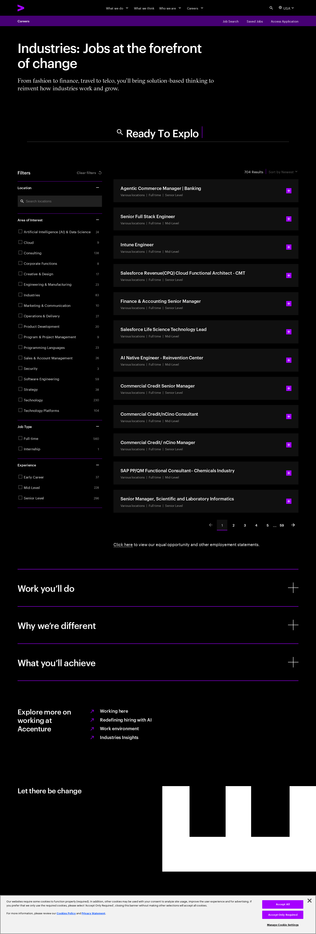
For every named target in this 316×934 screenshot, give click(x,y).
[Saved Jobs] (255, 21)
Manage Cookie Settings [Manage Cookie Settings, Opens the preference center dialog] (283, 925)
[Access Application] (284, 21)
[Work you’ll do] (158, 587)
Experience (59, 464)
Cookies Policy (66, 913)
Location (59, 187)
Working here (114, 711)
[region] (158, 914)
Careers (23, 21)
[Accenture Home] (31, 7)
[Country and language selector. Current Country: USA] (287, 8)
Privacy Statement (93, 913)
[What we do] (117, 8)
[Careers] (195, 8)
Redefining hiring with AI (126, 719)
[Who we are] (171, 8)
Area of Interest (59, 219)
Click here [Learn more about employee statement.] (123, 544)
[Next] (293, 525)
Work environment (119, 728)
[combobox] (60, 201)
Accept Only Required (282, 914)
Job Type (59, 426)
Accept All (283, 904)
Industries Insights (119, 737)
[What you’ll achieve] (158, 662)
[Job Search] (231, 21)
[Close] (309, 900)
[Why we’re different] (158, 625)
